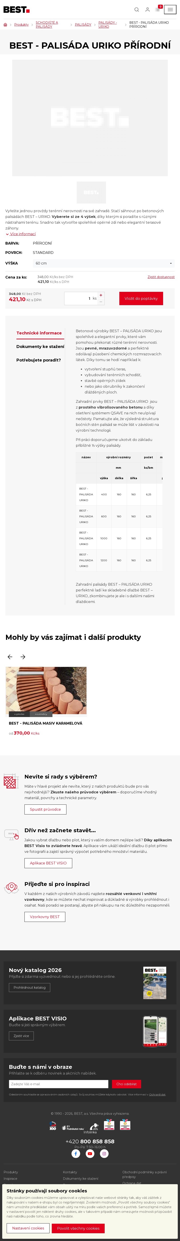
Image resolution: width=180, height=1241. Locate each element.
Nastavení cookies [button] (28, 1228)
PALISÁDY (83, 25)
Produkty (21, 25)
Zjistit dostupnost (161, 277)
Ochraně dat (157, 1094)
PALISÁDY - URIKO (107, 25)
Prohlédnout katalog (30, 988)
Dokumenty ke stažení (80, 1179)
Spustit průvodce (45, 809)
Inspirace (10, 1179)
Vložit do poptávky (141, 298)
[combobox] (104, 263)
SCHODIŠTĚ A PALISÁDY (47, 25)
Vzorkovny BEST (45, 917)
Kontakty (70, 1172)
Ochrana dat (131, 1183)
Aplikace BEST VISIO (48, 863)
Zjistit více (21, 1036)
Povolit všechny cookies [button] (78, 1228)
